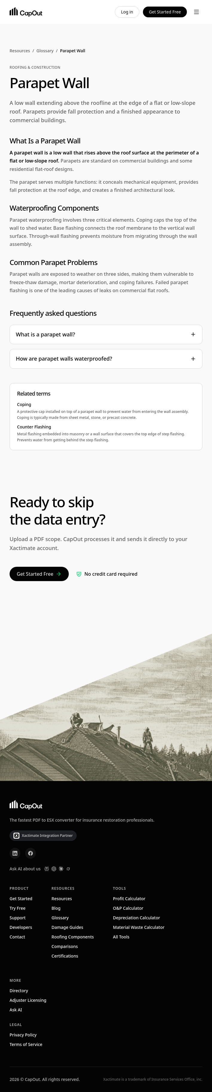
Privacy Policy (23, 1035)
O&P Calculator (128, 908)
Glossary (45, 50)
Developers (21, 927)
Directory (19, 990)
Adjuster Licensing (28, 1000)
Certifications (64, 956)
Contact (17, 937)
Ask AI (16, 1010)
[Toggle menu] (196, 12)
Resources (20, 50)
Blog (55, 908)
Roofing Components (72, 937)
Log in (127, 12)
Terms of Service (26, 1044)
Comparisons (64, 946)
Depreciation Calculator (136, 918)
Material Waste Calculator (138, 927)
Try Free (17, 908)
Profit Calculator (129, 898)
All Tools (121, 937)
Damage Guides (67, 927)
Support (18, 918)
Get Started (21, 898)
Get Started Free (165, 12)
